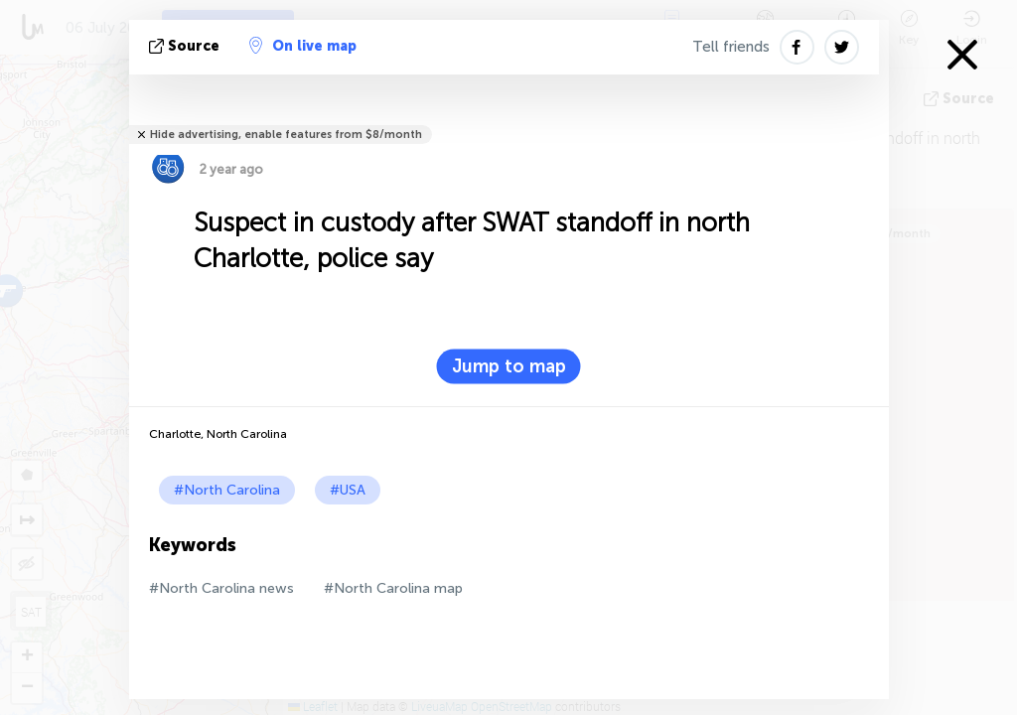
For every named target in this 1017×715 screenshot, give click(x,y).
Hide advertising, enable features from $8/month (286, 134)
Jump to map (509, 366)
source (186, 46)
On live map (303, 46)
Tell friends (731, 47)
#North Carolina (227, 490)
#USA (347, 490)
